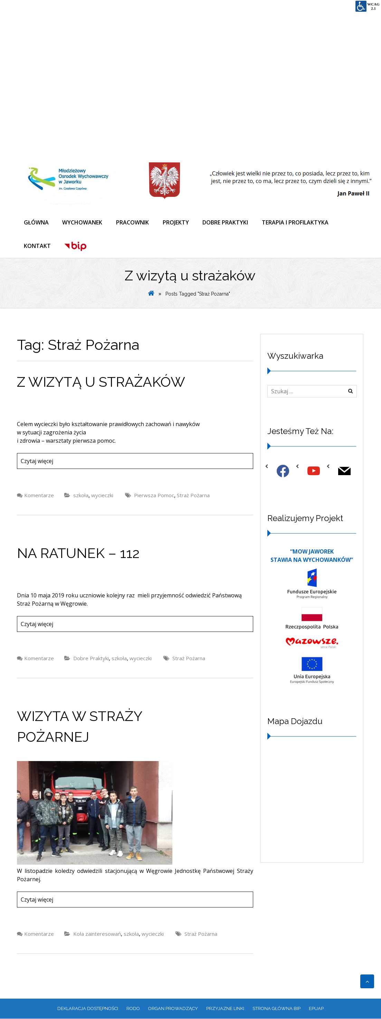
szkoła (80, 495)
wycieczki (102, 495)
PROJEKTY (176, 222)
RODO (133, 1008)
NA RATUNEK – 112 (78, 553)
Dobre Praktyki (91, 658)
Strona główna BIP (277, 1008)
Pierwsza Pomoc (154, 495)
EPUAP (316, 1008)
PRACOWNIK (132, 222)
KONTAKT (37, 246)
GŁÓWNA (36, 222)
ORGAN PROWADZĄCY (173, 1008)
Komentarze (39, 495)
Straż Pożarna (193, 495)
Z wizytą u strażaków (101, 382)
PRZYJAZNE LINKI (225, 1008)
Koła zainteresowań (97, 934)
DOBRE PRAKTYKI (226, 222)
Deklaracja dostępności (87, 1008)
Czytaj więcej (37, 461)
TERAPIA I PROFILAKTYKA (296, 222)
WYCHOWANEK (83, 222)
